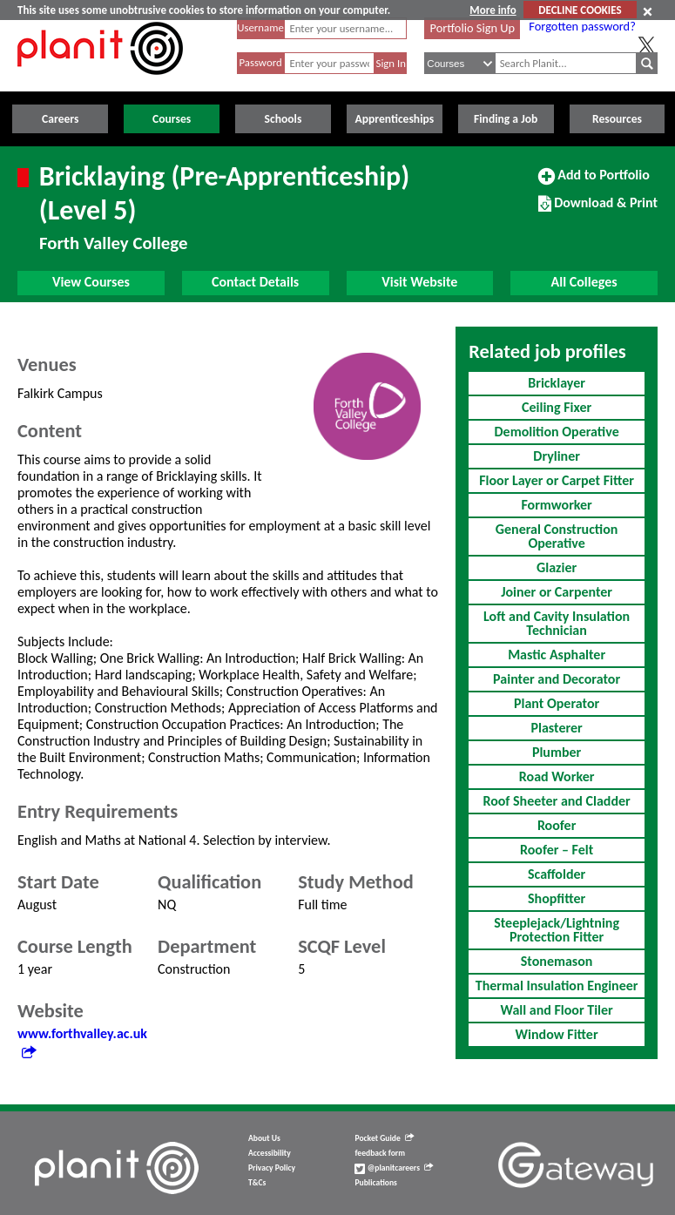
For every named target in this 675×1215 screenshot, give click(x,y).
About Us (264, 1138)
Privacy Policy (271, 1168)
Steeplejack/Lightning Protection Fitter (556, 930)
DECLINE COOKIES (579, 10)
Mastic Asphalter (556, 654)
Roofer (556, 825)
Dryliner (556, 456)
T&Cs (257, 1183)
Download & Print (598, 210)
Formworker (556, 504)
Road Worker (557, 776)
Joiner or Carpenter (556, 592)
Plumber (556, 752)
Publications (375, 1183)
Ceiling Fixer (556, 407)
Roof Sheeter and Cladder (556, 801)
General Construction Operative (557, 536)
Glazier (557, 567)
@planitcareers (393, 1168)
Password (260, 62)
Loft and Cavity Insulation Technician (556, 623)
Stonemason (557, 961)
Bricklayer (556, 383)
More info (492, 10)
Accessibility (269, 1153)
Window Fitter (557, 1034)
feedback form (379, 1153)
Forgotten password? (582, 26)
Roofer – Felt (556, 849)
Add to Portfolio (594, 182)
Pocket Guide (383, 1138)
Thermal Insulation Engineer (557, 985)
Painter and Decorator (556, 679)
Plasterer (557, 727)
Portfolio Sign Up (473, 28)
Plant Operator (556, 703)
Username (260, 27)
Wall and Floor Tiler (556, 1010)
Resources (617, 118)
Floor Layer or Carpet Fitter (556, 480)
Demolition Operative (557, 431)
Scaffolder (556, 874)
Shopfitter (556, 898)
